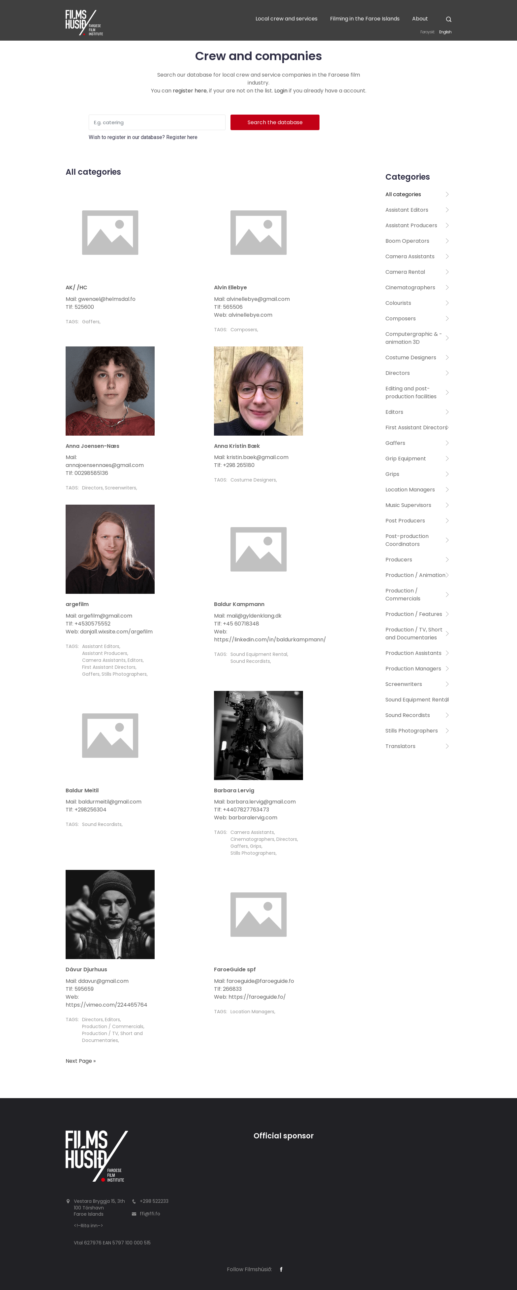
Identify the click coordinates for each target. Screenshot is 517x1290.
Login (281, 90)
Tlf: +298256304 (86, 809)
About (420, 18)
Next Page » (81, 1061)
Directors (92, 487)
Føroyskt (427, 32)
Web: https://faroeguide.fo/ (250, 997)
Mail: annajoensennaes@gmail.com (105, 461)
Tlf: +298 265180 (234, 465)
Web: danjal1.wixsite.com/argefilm (109, 631)
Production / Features (413, 614)
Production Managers (413, 668)
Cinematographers (252, 839)
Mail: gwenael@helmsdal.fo (101, 299)
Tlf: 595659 (80, 989)
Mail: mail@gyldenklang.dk (248, 616)
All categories (403, 194)
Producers (398, 559)
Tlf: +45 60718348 (236, 623)
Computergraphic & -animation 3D (413, 338)
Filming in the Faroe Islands (365, 18)
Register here (182, 137)
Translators (400, 746)
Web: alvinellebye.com (243, 315)
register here (190, 90)
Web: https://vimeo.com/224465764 (106, 1001)
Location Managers (252, 1011)
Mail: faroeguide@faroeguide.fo (254, 981)
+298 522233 (154, 1201)
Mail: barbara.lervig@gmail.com (255, 802)
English (445, 32)
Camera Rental (405, 272)
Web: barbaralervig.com (245, 817)
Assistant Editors (100, 646)
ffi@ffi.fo (150, 1213)
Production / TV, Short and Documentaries (112, 1037)
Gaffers (91, 321)
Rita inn (89, 1225)
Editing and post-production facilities (411, 392)
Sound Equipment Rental (258, 654)
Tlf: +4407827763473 (241, 809)
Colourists (398, 303)
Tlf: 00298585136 (87, 473)
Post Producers (405, 520)
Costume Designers (253, 480)
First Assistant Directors (109, 667)
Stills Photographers (124, 674)
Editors (135, 660)
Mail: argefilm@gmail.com (99, 616)
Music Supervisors (408, 505)
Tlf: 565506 (228, 307)
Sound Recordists (250, 661)
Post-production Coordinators (407, 540)
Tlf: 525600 (80, 307)
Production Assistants (413, 653)
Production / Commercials (112, 1026)
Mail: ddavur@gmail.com (97, 981)
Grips (255, 846)
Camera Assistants (104, 660)
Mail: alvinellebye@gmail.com (252, 299)
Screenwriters (120, 487)
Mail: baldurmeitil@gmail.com (103, 802)
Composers (243, 329)
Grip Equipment (405, 458)
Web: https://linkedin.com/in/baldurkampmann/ (270, 635)
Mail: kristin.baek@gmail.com (251, 457)
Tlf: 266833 (228, 989)
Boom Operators (407, 241)
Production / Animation (415, 575)
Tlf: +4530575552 (88, 623)
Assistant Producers (104, 653)
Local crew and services (287, 18)
